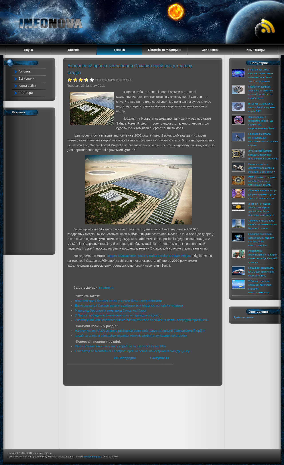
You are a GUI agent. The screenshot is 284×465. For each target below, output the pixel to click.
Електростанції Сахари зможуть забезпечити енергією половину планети (129, 305)
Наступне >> (160, 358)
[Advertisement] (31, 184)
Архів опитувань (244, 317)
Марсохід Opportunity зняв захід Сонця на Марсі (110, 310)
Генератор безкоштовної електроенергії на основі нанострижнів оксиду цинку (132, 351)
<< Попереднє (125, 358)
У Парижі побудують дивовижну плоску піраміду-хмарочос (118, 315)
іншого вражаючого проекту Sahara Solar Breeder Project (149, 256)
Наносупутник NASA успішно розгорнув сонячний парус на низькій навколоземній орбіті (140, 330)
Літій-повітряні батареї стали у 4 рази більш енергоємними (118, 301)
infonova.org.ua (92, 456)
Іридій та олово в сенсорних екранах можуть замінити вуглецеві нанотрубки (131, 335)
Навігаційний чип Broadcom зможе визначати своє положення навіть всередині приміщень (141, 320)
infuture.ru (106, 287)
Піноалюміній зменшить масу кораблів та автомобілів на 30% (120, 346)
